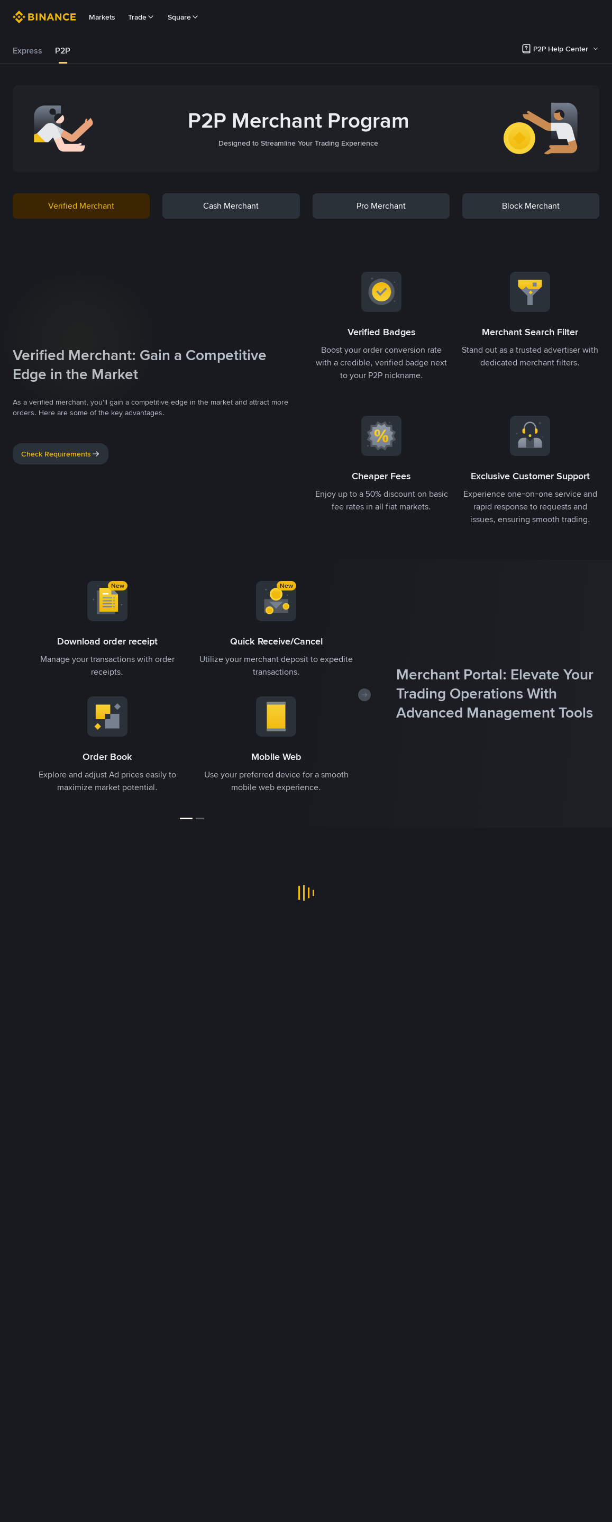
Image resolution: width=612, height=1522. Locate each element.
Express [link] (27, 50)
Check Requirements (60, 454)
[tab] (27, 51)
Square (183, 17)
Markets (102, 17)
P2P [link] (62, 50)
